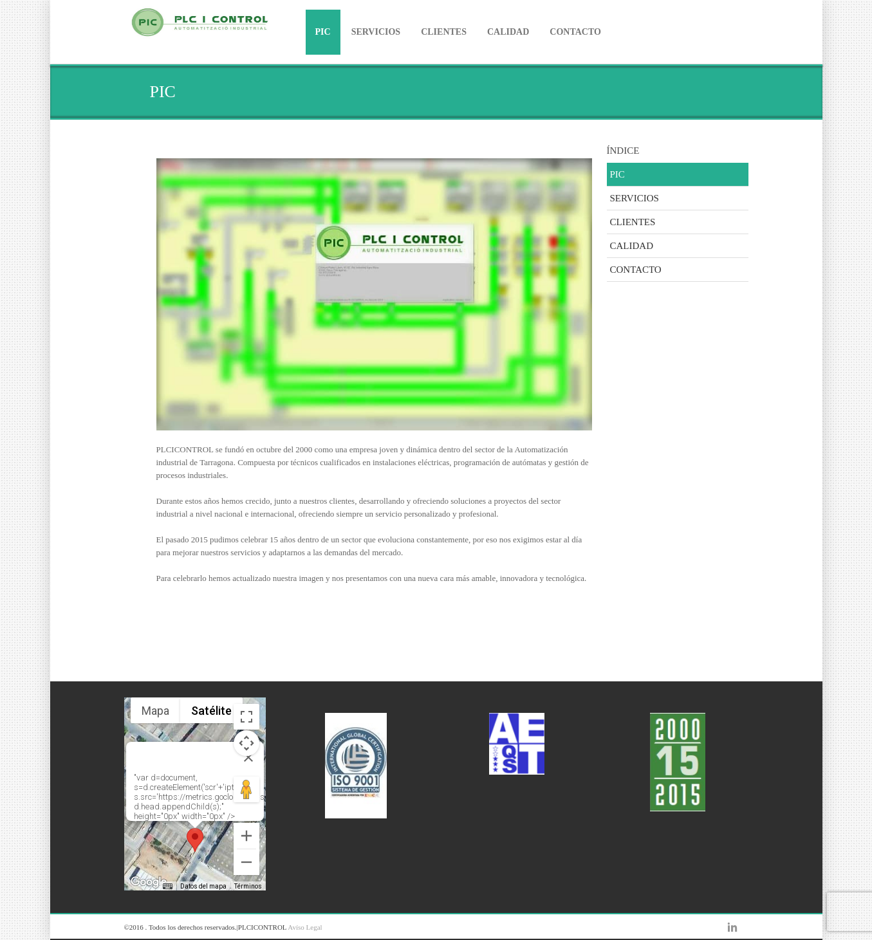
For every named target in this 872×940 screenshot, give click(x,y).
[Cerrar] (248, 757)
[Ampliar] (246, 836)
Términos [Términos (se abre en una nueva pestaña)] (248, 886)
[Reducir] (246, 862)
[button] (195, 840)
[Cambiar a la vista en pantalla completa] (246, 717)
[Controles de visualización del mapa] (246, 743)
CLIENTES (444, 32)
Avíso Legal (305, 927)
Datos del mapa (203, 886)
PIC (323, 32)
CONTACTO (575, 32)
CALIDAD (508, 32)
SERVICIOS (376, 32)
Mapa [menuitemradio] (155, 710)
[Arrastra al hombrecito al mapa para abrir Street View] (246, 789)
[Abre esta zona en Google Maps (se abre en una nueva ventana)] (148, 882)
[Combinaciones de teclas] (167, 886)
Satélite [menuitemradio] (211, 710)
